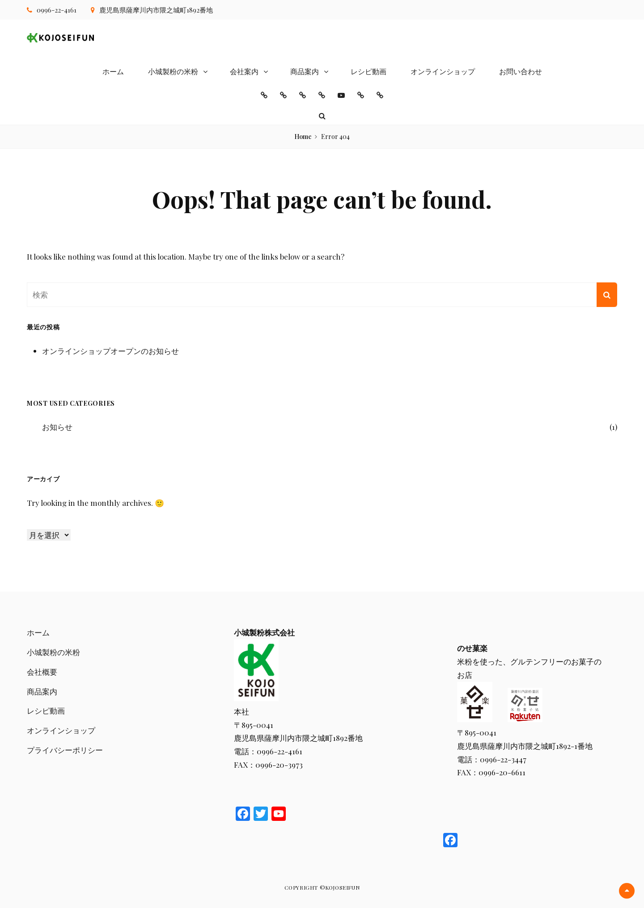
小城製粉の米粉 (173, 71)
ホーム (113, 71)
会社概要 (42, 672)
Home (303, 136)
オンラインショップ (443, 71)
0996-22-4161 (56, 9)
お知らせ (57, 427)
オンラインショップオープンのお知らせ (110, 351)
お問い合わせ (520, 71)
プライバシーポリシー (65, 750)
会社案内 (244, 71)
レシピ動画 (368, 71)
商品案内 (304, 71)
